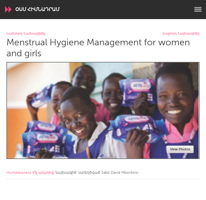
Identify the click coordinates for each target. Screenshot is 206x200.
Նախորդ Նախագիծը (25, 33)
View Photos (180, 149)
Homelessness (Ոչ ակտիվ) (30, 172)
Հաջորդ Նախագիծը (181, 33)
